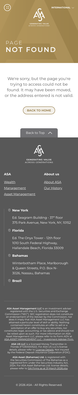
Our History (53, 189)
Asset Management (19, 195)
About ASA (52, 183)
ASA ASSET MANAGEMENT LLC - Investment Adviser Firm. (39, 340)
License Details (45, 350)
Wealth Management (15, 186)
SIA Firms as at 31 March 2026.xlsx (48, 369)
